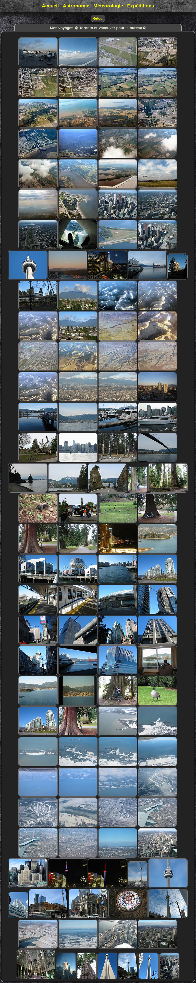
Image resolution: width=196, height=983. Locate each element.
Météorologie (108, 5)
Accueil (50, 5)
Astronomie (76, 5)
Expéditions (140, 5)
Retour (98, 18)
